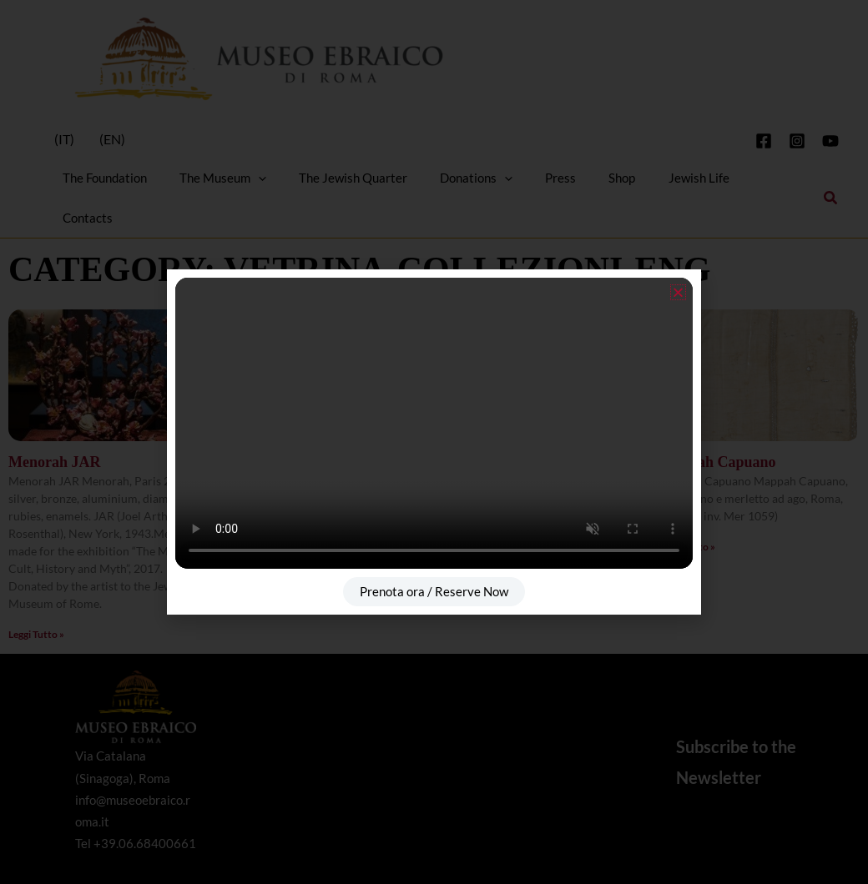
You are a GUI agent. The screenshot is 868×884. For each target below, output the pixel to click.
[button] (678, 292)
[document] (434, 442)
